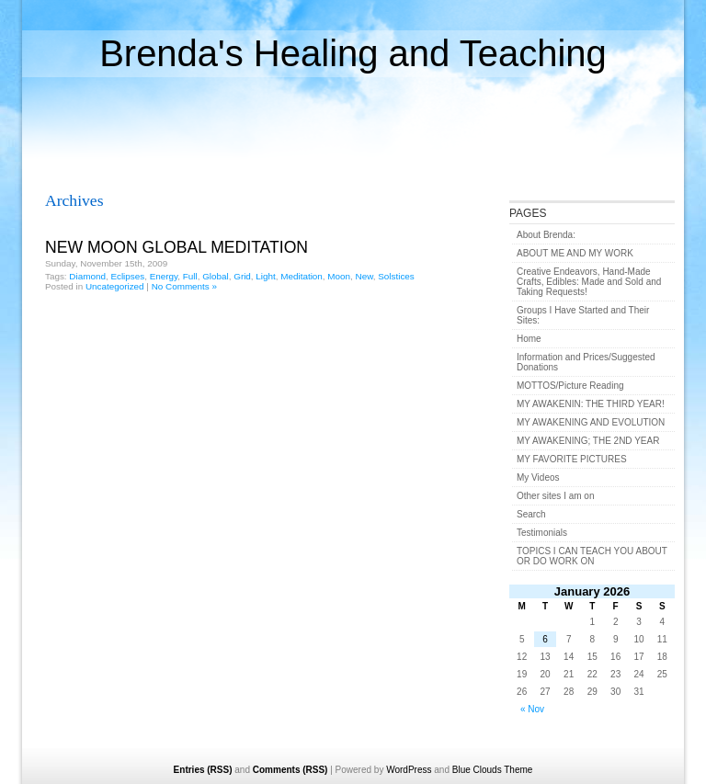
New (364, 276)
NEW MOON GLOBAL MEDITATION (176, 247)
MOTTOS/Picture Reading (570, 386)
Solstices (396, 276)
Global (215, 276)
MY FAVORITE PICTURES (572, 459)
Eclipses (127, 276)
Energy (164, 276)
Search (531, 514)
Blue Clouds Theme (492, 770)
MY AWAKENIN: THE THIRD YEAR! (591, 404)
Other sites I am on (555, 496)
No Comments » (184, 286)
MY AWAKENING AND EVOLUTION (591, 422)
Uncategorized (114, 286)
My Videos (538, 477)
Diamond (87, 276)
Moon (338, 276)
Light (265, 276)
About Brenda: (546, 235)
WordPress (408, 770)
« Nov (532, 709)
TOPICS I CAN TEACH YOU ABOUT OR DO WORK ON (592, 556)
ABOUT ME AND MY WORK (575, 253)
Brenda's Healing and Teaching (353, 53)
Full (190, 276)
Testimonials (542, 533)
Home (529, 339)
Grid (242, 276)
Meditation (301, 276)
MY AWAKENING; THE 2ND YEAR (588, 441)
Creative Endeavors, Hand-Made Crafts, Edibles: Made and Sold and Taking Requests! (589, 282)
